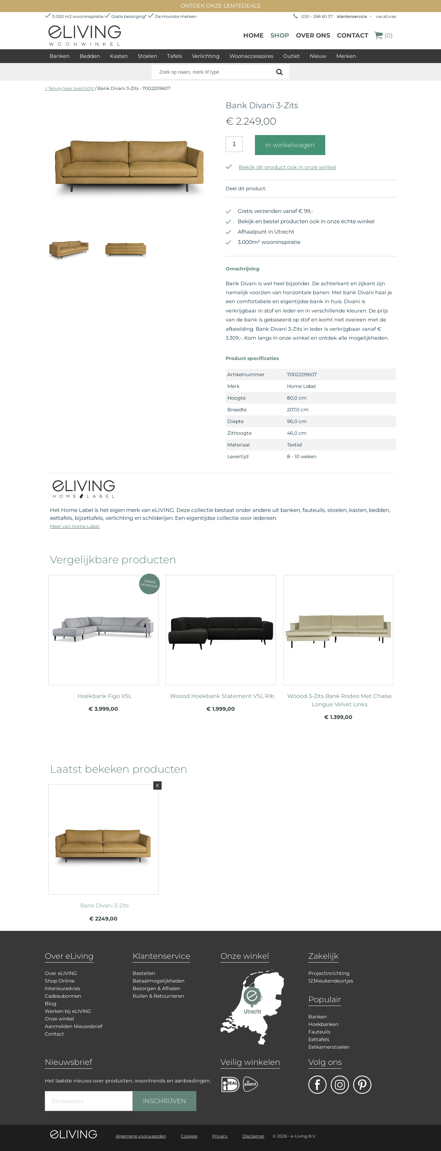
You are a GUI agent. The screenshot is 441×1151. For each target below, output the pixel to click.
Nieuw (318, 56)
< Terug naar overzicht (69, 88)
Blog (51, 1003)
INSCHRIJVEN (164, 1101)
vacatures (386, 16)
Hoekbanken (323, 1024)
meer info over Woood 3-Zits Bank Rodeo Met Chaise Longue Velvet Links (338, 627)
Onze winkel (59, 1019)
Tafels (174, 56)
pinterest (362, 1085)
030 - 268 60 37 (317, 16)
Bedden (90, 56)
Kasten (119, 56)
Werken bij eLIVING (68, 1011)
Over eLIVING (61, 973)
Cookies (189, 1136)
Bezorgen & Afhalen (156, 988)
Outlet (291, 56)
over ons (313, 35)
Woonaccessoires (251, 56)
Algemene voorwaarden (141, 1136)
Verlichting (205, 56)
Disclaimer (254, 1136)
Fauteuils (319, 1032)
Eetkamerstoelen (328, 1047)
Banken (60, 56)
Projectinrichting (329, 973)
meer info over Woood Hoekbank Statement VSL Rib (220, 627)
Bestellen (144, 973)
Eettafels (318, 1039)
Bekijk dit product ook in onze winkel (281, 167)
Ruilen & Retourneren (158, 996)
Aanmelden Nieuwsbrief (73, 1026)
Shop (279, 35)
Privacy (220, 1136)
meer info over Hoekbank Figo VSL (103, 627)
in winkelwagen (290, 145)
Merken (346, 56)
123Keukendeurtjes (330, 981)
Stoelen (147, 56)
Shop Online (59, 981)
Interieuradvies (62, 988)
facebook (317, 1085)
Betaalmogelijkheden (158, 981)
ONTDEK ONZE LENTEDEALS (220, 5)
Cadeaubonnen (63, 996)
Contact (352, 35)
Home (253, 35)
